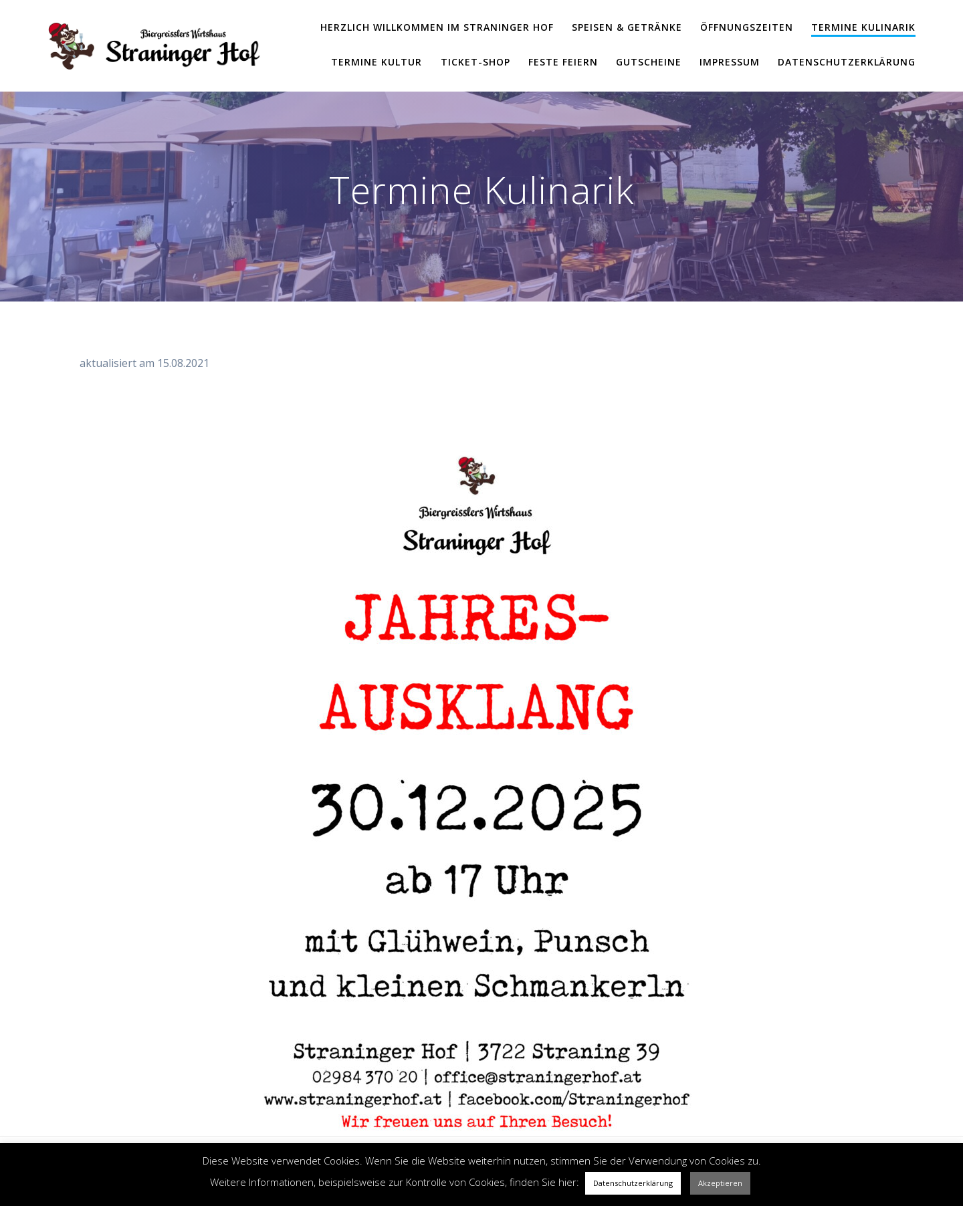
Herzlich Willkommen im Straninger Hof (437, 27)
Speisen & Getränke (627, 27)
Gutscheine (648, 61)
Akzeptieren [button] (720, 1183)
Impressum (730, 61)
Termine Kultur (376, 61)
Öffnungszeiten (746, 27)
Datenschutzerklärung (847, 61)
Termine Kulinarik (863, 27)
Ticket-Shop (475, 61)
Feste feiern (563, 61)
